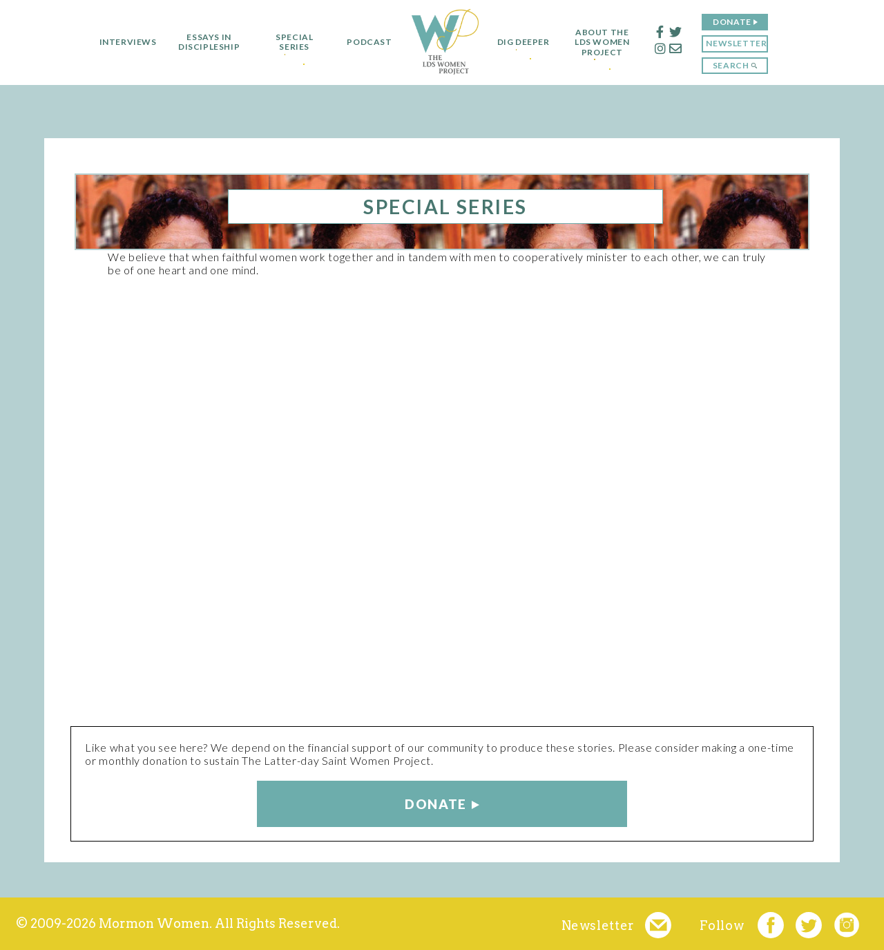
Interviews (121, 42)
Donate (739, 22)
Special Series (288, 42)
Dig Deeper (523, 42)
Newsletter (743, 43)
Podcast (362, 42)
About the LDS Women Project (609, 42)
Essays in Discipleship (202, 42)
